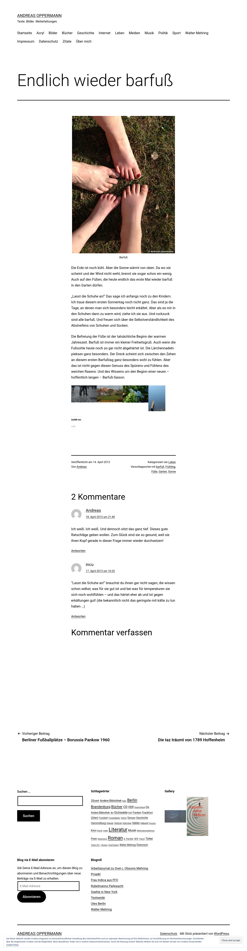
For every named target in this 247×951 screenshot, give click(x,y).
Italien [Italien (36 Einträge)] (136, 823)
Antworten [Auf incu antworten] (78, 616)
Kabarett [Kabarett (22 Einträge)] (144, 823)
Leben (119, 33)
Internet (104, 33)
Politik (163, 33)
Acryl (40, 33)
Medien (134, 33)
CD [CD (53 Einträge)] (125, 807)
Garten (163, 471)
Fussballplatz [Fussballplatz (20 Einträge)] (114, 818)
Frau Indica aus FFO (104, 880)
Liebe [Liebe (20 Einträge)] (105, 830)
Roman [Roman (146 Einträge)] (115, 838)
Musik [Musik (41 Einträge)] (132, 830)
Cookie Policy (12, 945)
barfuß (160, 466)
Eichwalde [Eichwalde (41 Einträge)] (121, 812)
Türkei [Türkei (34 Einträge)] (149, 838)
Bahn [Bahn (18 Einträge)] (124, 801)
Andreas (82, 466)
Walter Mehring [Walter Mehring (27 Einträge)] (128, 844)
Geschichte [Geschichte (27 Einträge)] (142, 817)
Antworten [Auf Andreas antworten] (78, 551)
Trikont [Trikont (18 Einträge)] (142, 839)
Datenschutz (48, 41)
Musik (149, 33)
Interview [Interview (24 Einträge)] (126, 823)
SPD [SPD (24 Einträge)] (136, 838)
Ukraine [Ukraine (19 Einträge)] (104, 845)
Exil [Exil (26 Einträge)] (130, 812)
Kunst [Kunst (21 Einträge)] (99, 830)
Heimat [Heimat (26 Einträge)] (118, 823)
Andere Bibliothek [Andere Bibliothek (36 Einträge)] (110, 800)
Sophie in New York (104, 892)
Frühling (170, 466)
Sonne (172, 471)
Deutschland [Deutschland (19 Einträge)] (139, 807)
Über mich (83, 41)
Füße (154, 471)
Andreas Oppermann (39, 15)
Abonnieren (31, 897)
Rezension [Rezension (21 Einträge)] (102, 839)
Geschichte (85, 33)
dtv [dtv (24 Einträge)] (112, 812)
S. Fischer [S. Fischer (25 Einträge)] (128, 838)
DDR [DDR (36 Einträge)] (131, 807)
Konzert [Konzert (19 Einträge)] (152, 823)
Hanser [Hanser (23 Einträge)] (110, 823)
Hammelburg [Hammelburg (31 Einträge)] (98, 823)
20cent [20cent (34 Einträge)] (95, 800)
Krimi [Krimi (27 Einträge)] (93, 830)
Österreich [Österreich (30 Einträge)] (142, 844)
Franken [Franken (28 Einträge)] (137, 812)
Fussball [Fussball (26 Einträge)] (103, 817)
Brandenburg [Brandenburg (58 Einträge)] (100, 807)
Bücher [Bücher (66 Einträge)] (116, 806)
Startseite (24, 33)
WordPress (221, 933)
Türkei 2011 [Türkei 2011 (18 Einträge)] (96, 845)
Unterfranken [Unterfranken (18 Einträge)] (113, 845)
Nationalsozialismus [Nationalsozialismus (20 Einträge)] (146, 830)
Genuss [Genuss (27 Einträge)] (131, 817)
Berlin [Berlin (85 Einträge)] (132, 800)
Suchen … (23, 791)
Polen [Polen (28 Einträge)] (94, 838)
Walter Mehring (196, 33)
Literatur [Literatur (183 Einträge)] (118, 829)
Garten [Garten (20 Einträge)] (124, 818)
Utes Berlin (98, 903)
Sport (176, 33)
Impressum (25, 41)
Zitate (67, 41)
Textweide (98, 897)
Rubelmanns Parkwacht (107, 886)
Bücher (67, 33)
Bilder (53, 33)
